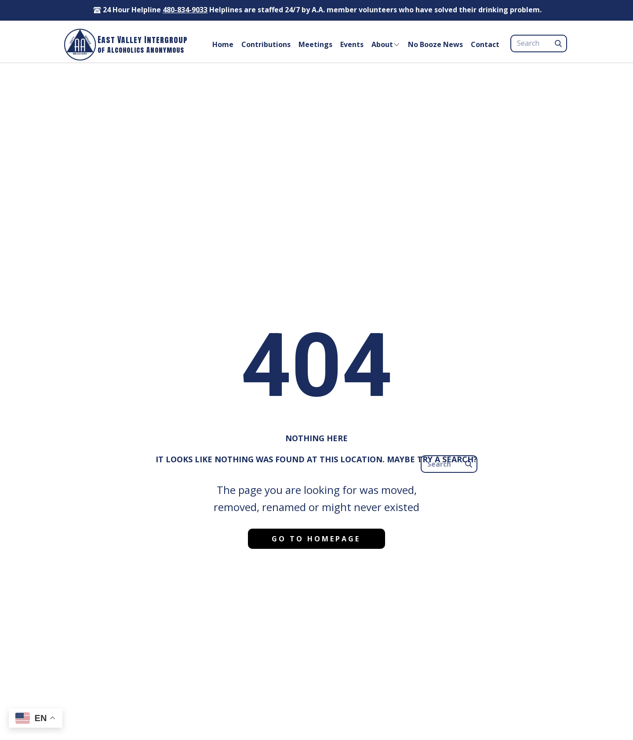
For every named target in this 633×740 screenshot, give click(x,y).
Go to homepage (316, 539)
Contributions (266, 44)
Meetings (315, 44)
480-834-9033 (185, 10)
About (382, 44)
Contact (485, 44)
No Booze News (435, 44)
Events (352, 44)
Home (222, 44)
